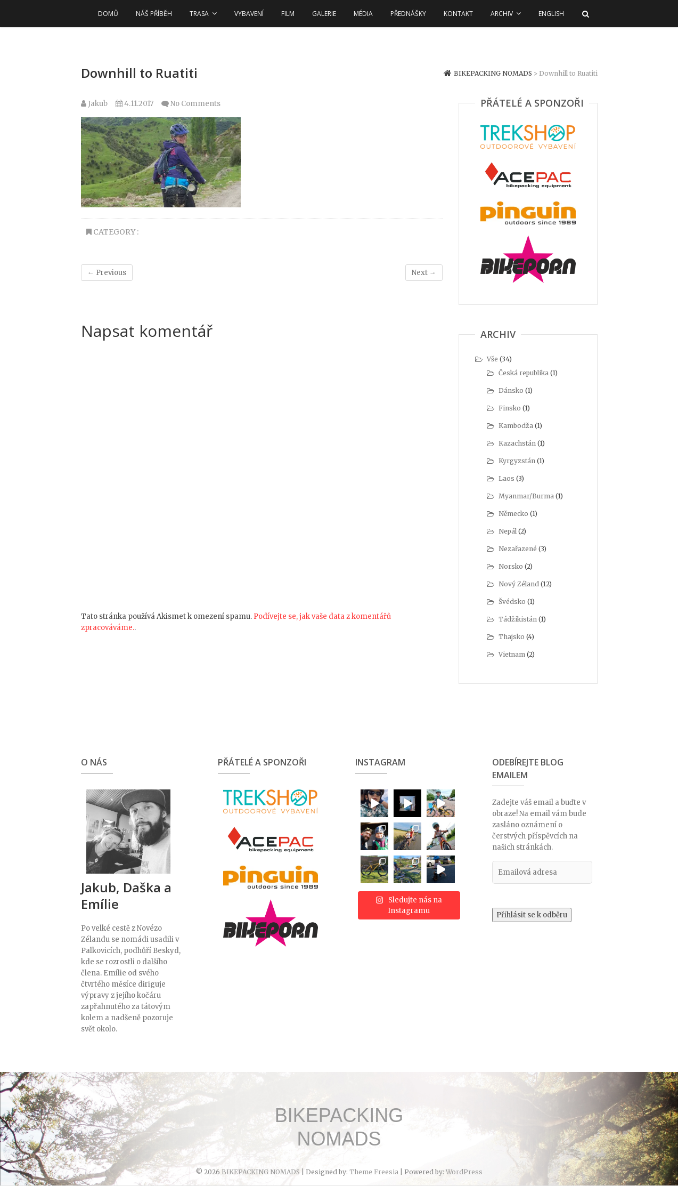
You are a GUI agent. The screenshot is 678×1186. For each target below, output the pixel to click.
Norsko (511, 566)
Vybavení (249, 13)
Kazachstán (517, 443)
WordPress (464, 1172)
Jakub (94, 103)
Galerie (324, 13)
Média (363, 13)
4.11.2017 (134, 103)
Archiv (502, 13)
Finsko (510, 408)
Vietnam (512, 654)
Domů (108, 13)
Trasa (199, 13)
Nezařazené (518, 549)
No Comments (195, 103)
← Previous (106, 272)
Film (288, 13)
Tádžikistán (518, 619)
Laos (506, 478)
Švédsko (512, 602)
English (551, 13)
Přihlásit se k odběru (531, 914)
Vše (492, 359)
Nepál (508, 531)
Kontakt (458, 13)
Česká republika (524, 373)
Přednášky (408, 13)
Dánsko (511, 390)
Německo (513, 514)
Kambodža (516, 426)
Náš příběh (154, 13)
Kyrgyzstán (517, 461)
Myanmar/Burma (526, 496)
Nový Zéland (519, 584)
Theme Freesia (373, 1172)
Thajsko (512, 637)
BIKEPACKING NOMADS (339, 1127)
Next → (424, 272)
